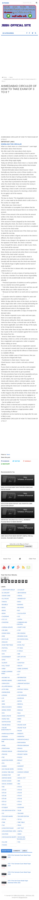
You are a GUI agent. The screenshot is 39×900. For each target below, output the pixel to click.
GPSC (4, 660)
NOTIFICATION (6, 722)
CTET (19, 630)
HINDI (3, 668)
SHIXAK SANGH (6, 781)
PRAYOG (4, 754)
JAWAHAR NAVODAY (23, 683)
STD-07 (19, 795)
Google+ (27, 461)
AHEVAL (19, 595)
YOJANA (4, 845)
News (8, 454)
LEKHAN (4, 695)
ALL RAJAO (5, 598)
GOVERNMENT (6, 657)
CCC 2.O (4, 619)
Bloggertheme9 (23, 897)
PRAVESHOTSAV (22, 751)
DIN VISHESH (21, 633)
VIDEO (19, 834)
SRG (18, 784)
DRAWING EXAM (22, 636)
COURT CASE (21, 627)
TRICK (19, 825)
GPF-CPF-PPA (21, 657)
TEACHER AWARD (7, 816)
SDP (18, 775)
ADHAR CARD (6, 595)
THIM (3, 822)
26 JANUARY (5, 593)
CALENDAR (5, 616)
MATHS (19, 701)
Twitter (16, 461)
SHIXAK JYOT (21, 778)
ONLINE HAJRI (21, 725)
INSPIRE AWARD (7, 680)
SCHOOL (20, 769)
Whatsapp (5, 464)
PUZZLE (19, 757)
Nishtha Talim (5, 719)
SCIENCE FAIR (6, 775)
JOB (18, 686)
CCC (18, 616)
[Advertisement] (19, 56)
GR (18, 660)
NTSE (19, 722)
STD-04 (4, 793)
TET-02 (19, 819)
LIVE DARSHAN (22, 695)
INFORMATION (21, 677)
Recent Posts (6, 850)
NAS (3, 713)
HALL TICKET (6, 665)
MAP (3, 701)
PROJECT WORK (22, 754)
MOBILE (19, 707)
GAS (3, 654)
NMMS (19, 719)
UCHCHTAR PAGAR (8, 828)
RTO (18, 763)
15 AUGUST (20, 590)
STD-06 (4, 795)
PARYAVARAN (21, 742)
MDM (3, 704)
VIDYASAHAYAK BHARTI (9, 837)
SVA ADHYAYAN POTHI (8, 810)
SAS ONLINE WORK (8, 769)
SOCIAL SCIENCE (7, 784)
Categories (8, 33)
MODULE (20, 710)
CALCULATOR (21, 613)
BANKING (20, 604)
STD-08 (4, 798)
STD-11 (19, 801)
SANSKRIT (20, 766)
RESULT (19, 760)
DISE (3, 636)
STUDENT (5, 807)
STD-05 (19, 793)
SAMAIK (4, 766)
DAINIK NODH (6, 633)
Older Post (32, 559)
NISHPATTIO (21, 716)
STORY (19, 804)
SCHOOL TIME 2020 (8, 772)
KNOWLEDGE (6, 692)
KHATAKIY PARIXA (22, 689)
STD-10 (4, 801)
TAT (3, 813)
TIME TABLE (21, 822)
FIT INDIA (20, 648)
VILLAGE (4, 842)
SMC (18, 781)
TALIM (19, 810)
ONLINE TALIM (21, 728)
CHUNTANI (5, 622)
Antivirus (4, 601)
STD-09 (19, 798)
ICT (18, 674)
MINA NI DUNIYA (7, 707)
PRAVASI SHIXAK (7, 751)
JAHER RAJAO (21, 680)
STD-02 (4, 790)
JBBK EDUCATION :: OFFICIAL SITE (24, 895)
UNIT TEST (20, 828)
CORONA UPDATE (7, 627)
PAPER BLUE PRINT (8, 733)
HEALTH (19, 665)
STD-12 (4, 804)
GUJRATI (4, 663)
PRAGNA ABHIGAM (23, 745)
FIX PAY (4, 651)
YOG (18, 842)
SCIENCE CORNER (23, 772)
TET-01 (4, 819)
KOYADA (20, 692)
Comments (16, 850)
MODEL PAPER (6, 710)
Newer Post (7, 559)
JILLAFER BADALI (7, 686)
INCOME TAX (6, 677)
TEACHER (20, 813)
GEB (18, 654)
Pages (5, 3)
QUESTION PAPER (7, 760)
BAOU (4, 607)
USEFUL (19, 831)
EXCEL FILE (21, 645)
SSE (3, 787)
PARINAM (5, 736)
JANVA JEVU (5, 683)
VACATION (5, 834)
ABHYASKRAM (21, 593)
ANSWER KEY (21, 598)
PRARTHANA (6, 748)
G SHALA (20, 651)
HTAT (19, 671)
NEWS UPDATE (6, 716)
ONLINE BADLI (6, 725)
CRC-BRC (5, 630)
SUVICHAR (20, 807)
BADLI (19, 601)
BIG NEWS (20, 607)
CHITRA (19, 619)
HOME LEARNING (22, 668)
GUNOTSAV (20, 663)
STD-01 (19, 787)
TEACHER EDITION (23, 816)
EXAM (19, 642)
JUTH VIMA (5, 689)
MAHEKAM (20, 698)
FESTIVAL (5, 648)
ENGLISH (4, 642)
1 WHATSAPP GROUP (8, 590)
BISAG (4, 610)
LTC (3, 698)
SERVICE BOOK (6, 778)
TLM (3, 825)
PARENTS (20, 733)
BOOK (4, 613)
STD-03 (19, 790)
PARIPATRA (20, 736)
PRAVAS (19, 748)
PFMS (3, 745)
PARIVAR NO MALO (23, 739)
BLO (18, 610)
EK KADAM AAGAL (22, 639)
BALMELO (5, 604)
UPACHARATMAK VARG (9, 831)
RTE (3, 763)
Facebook (5, 461)
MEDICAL (20, 704)
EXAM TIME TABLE (7, 645)
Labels (24, 850)
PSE (3, 757)
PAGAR (19, 730)
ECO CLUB (5, 639)
